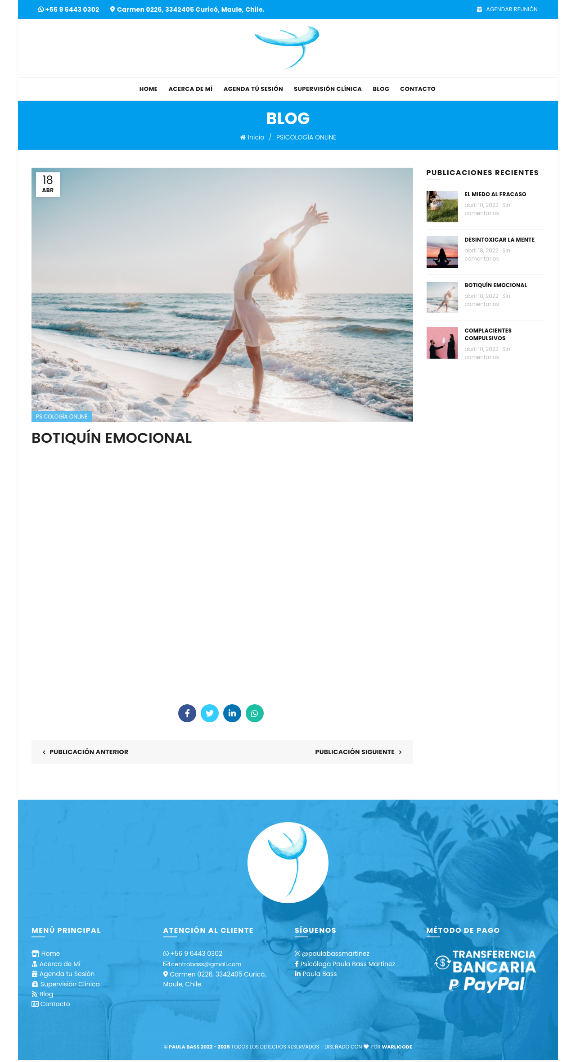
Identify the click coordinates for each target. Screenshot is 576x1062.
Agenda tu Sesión (67, 973)
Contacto (418, 89)
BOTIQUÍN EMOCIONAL (496, 285)
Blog (381, 89)
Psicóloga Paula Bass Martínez (348, 963)
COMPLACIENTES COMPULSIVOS (488, 334)
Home (149, 89)
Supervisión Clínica (328, 89)
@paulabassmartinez (335, 953)
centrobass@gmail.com (206, 964)
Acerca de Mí (190, 89)
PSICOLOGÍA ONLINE (306, 137)
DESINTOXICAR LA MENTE (500, 239)
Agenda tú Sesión (254, 89)
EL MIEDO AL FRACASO (495, 194)
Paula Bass (320, 973)
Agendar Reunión (507, 9)
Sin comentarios (487, 209)
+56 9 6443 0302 (73, 9)
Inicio (256, 137)
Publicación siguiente (355, 751)
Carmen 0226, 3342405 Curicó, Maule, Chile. (191, 9)
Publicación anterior (89, 751)
